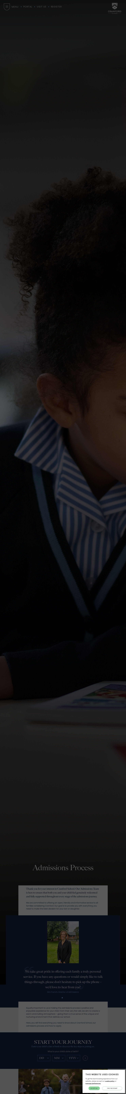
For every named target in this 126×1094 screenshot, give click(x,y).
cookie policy (110, 1081)
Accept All (94, 1088)
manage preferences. (93, 1083)
